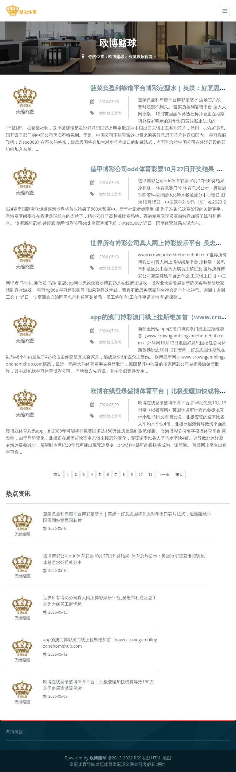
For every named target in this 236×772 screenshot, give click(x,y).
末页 (179, 474)
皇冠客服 (142, 764)
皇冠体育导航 (82, 764)
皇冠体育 (103, 764)
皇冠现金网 (123, 764)
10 (141, 474)
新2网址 (159, 764)
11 (150, 474)
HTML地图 (161, 758)
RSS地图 (142, 758)
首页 (57, 474)
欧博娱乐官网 (140, 56)
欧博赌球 (116, 56)
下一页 (163, 474)
